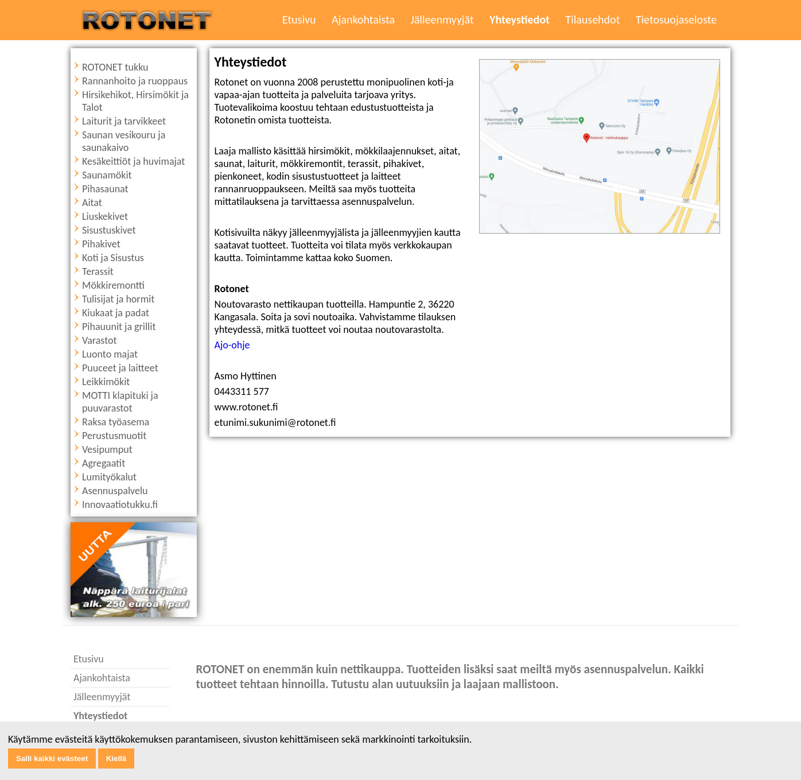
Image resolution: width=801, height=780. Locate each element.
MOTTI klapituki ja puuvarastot (120, 401)
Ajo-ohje (232, 345)
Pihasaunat (105, 189)
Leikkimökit (106, 381)
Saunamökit (107, 175)
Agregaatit (103, 463)
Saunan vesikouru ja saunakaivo (123, 141)
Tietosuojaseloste (676, 19)
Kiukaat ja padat (115, 312)
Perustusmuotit (114, 435)
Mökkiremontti (113, 285)
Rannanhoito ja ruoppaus (135, 81)
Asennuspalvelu (115, 490)
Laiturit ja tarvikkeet (124, 121)
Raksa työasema (115, 422)
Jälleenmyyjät (441, 19)
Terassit (98, 271)
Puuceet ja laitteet (120, 368)
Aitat (92, 202)
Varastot (99, 340)
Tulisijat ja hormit (118, 299)
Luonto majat (110, 354)
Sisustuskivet (108, 230)
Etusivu (299, 19)
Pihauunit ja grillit (118, 326)
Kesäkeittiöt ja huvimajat (133, 161)
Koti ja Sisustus (113, 257)
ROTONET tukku (115, 67)
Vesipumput (107, 449)
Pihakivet (101, 244)
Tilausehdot (592, 19)
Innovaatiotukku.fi (120, 504)
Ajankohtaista (363, 19)
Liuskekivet (105, 216)
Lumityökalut (109, 477)
